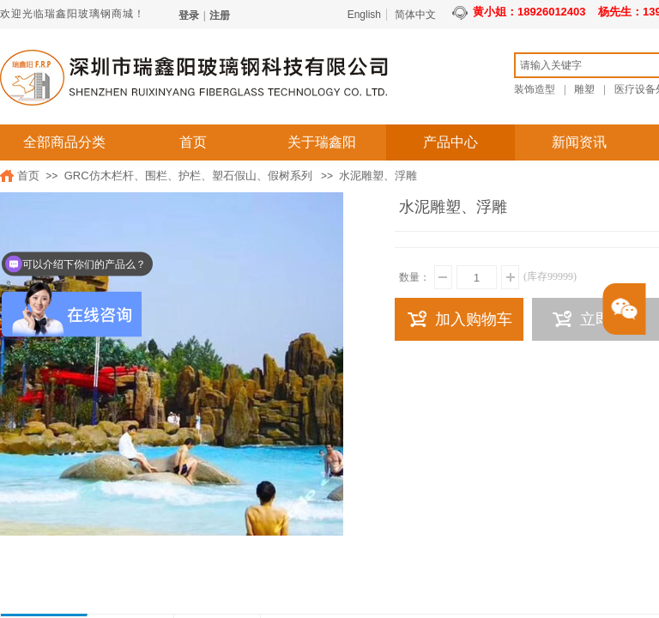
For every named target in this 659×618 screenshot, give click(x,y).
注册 (219, 15)
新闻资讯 (579, 142)
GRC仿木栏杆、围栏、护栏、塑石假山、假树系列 (188, 175)
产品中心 (450, 142)
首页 (193, 142)
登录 (188, 15)
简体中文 (415, 15)
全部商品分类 (64, 142)
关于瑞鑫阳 (321, 142)
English (364, 15)
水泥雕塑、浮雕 (378, 175)
